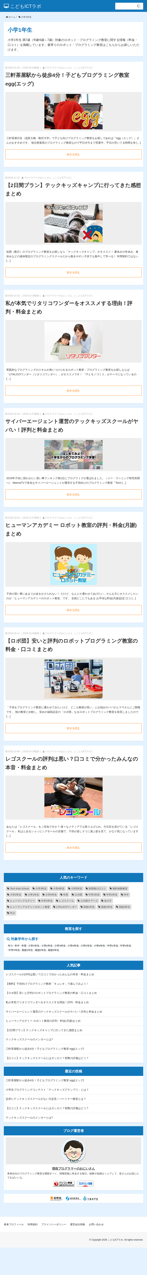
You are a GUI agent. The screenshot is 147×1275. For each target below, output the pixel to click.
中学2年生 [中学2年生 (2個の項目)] (112, 894)
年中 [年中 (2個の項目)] (126, 894)
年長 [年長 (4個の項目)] (65, 894)
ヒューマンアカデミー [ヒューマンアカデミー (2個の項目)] (22, 900)
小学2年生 (47, 945)
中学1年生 (112, 945)
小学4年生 (73, 945)
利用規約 (33, 1224)
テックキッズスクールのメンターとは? (29, 1039)
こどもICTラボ (22, 6)
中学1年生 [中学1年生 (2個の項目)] (94, 894)
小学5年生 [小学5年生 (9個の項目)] (76, 888)
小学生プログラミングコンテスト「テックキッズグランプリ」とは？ (47, 1089)
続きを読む (73, 154)
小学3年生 (60, 945)
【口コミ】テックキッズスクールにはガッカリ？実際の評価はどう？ (47, 1058)
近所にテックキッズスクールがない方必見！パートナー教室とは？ (46, 1098)
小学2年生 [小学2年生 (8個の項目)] (15, 894)
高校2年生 (40, 950)
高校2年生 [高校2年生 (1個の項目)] (106, 906)
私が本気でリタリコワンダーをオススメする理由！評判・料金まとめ (47, 1002)
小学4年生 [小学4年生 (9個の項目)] (59, 888)
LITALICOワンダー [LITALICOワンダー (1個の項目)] (66, 906)
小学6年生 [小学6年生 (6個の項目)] (51, 894)
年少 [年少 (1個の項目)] (12, 913)
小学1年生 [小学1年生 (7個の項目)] (33, 894)
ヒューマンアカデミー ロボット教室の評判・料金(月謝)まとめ (43, 1020)
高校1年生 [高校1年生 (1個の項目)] (89, 906)
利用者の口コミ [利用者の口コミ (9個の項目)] (97, 888)
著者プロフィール (14, 1224)
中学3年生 (14, 950)
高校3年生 (53, 950)
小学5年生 (86, 945)
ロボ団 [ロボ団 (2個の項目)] (78, 894)
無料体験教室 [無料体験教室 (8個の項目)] (120, 888)
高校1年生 (27, 950)
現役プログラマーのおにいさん (73, 1168)
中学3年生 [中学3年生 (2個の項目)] (46, 900)
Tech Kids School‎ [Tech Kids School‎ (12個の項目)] (19, 888)
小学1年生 (33, 945)
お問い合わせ (96, 1224)
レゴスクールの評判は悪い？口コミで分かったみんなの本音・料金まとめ (50, 974)
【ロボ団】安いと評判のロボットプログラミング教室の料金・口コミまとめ (51, 992)
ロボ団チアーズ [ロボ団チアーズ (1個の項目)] (89, 900)
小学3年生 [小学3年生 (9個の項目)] (41, 888)
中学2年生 (125, 945)
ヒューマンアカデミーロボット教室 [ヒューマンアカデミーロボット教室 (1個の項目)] (30, 906)
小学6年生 (99, 945)
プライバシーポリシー (53, 1224)
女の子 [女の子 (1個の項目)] (108, 900)
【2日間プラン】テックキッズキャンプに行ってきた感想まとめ (44, 1030)
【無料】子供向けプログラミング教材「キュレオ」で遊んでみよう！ (47, 983)
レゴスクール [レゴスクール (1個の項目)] (66, 900)
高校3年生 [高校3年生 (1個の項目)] (124, 906)
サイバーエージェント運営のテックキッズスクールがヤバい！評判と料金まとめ (54, 1011)
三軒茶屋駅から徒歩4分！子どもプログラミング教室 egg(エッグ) (45, 1048)
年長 (23, 945)
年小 (10, 945)
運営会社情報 (77, 1224)
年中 (17, 945)
